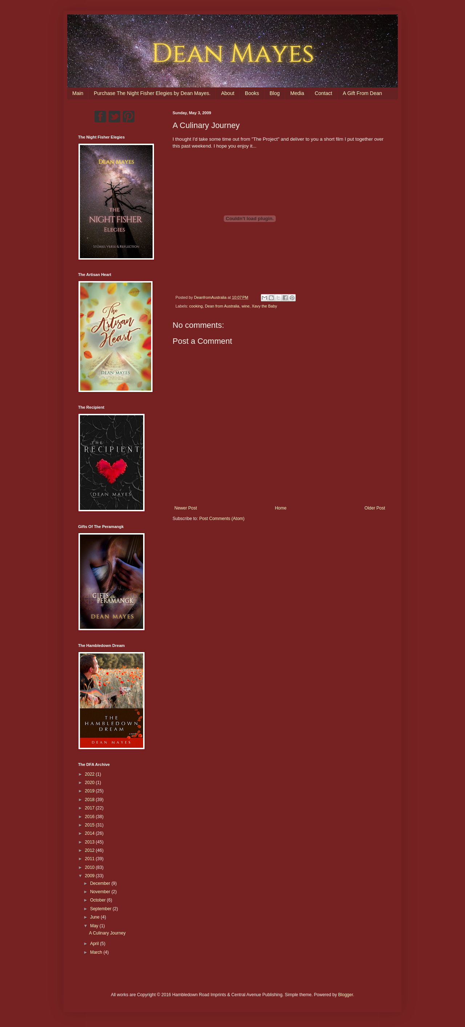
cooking (196, 306)
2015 (90, 825)
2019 (90, 790)
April (95, 943)
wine (246, 306)
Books (252, 93)
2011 (90, 858)
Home (281, 508)
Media (297, 93)
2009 (90, 875)
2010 (90, 867)
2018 (90, 799)
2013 (90, 842)
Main (77, 93)
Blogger (345, 994)
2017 (90, 808)
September (101, 908)
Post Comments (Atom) (221, 518)
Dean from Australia (222, 306)
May (95, 925)
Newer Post (185, 508)
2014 (90, 833)
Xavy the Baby (264, 306)
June (95, 917)
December (101, 883)
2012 (90, 850)
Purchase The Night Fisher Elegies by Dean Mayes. (152, 93)
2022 (90, 774)
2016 (90, 816)
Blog (275, 93)
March (97, 952)
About (227, 93)
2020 (90, 782)
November (101, 891)
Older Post (374, 508)
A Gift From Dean (362, 93)
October (98, 900)
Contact (323, 93)
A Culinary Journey (107, 933)
